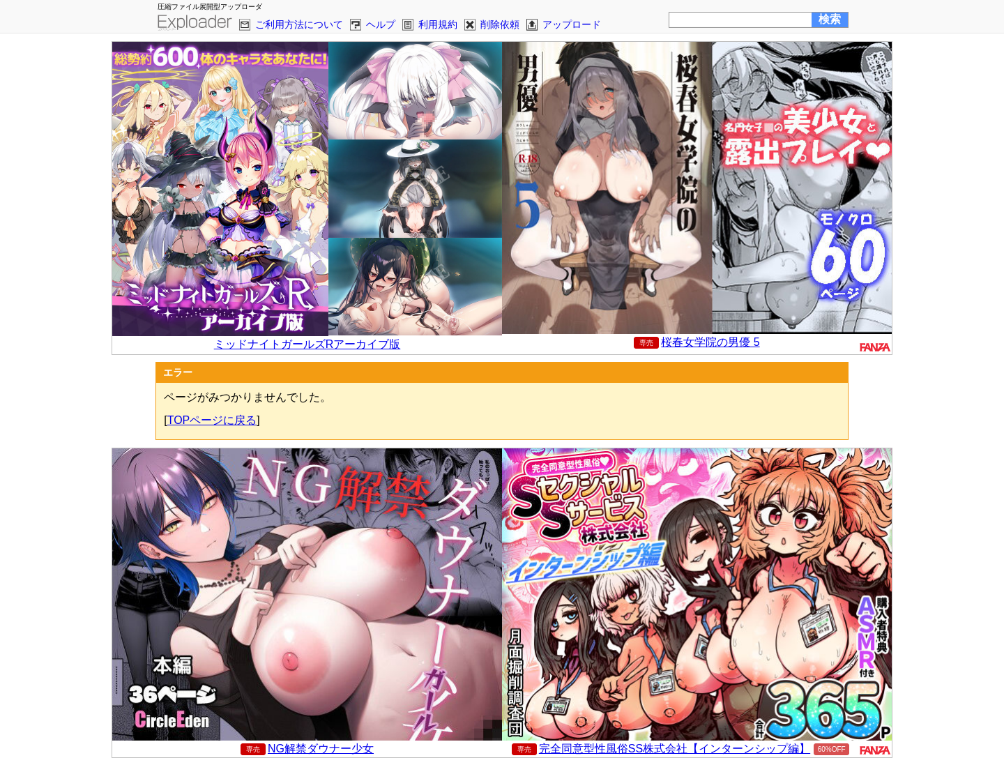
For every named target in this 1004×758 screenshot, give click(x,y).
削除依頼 (499, 24)
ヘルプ (380, 24)
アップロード (571, 24)
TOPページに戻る (212, 420)
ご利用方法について (299, 24)
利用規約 (437, 24)
